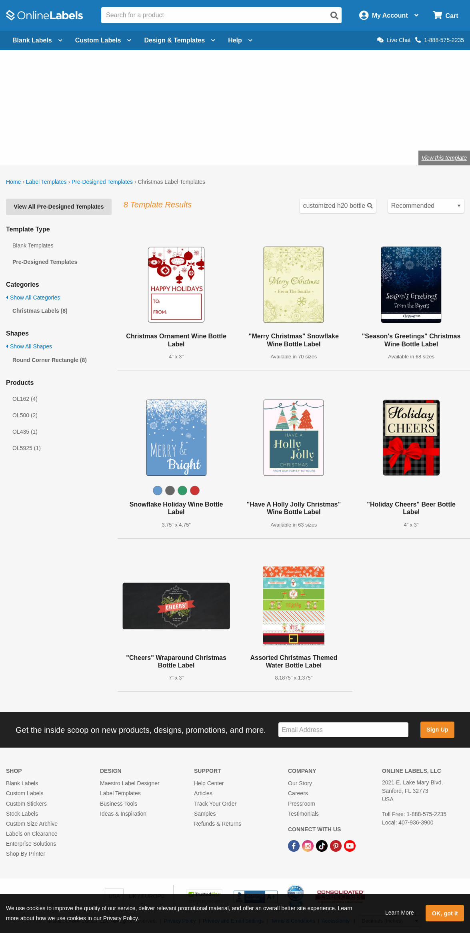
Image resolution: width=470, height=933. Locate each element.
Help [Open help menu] (240, 40)
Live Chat (393, 40)
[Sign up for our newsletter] (343, 729)
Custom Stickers (26, 803)
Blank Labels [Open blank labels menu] (37, 40)
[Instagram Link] (308, 845)
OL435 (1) (25, 431)
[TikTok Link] (322, 845)
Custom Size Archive (32, 823)
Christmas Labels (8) (40, 311)
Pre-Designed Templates (102, 182)
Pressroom (301, 803)
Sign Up (437, 729)
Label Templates (46, 182)
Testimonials (303, 813)
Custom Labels (24, 793)
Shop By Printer (25, 854)
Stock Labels (22, 813)
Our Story (300, 783)
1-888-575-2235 (439, 40)
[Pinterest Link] (336, 845)
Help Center (209, 783)
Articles (203, 793)
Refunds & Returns (217, 823)
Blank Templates (32, 245)
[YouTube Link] (350, 845)
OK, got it (445, 913)
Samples (205, 813)
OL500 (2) (25, 415)
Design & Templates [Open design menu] (179, 40)
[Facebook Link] (294, 845)
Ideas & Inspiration (123, 813)
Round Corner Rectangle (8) (49, 360)
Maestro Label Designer (130, 783)
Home (13, 182)
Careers (298, 793)
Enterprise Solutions (31, 844)
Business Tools (118, 803)
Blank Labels (22, 783)
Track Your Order (215, 803)
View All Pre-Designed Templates (59, 206)
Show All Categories (33, 297)
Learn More (399, 912)
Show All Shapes (29, 346)
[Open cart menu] (445, 15)
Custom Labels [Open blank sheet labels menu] (103, 40)
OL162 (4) (25, 399)
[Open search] (334, 15)
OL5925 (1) (26, 448)
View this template (444, 158)
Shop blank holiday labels (50, 131)
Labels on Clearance (31, 833)
